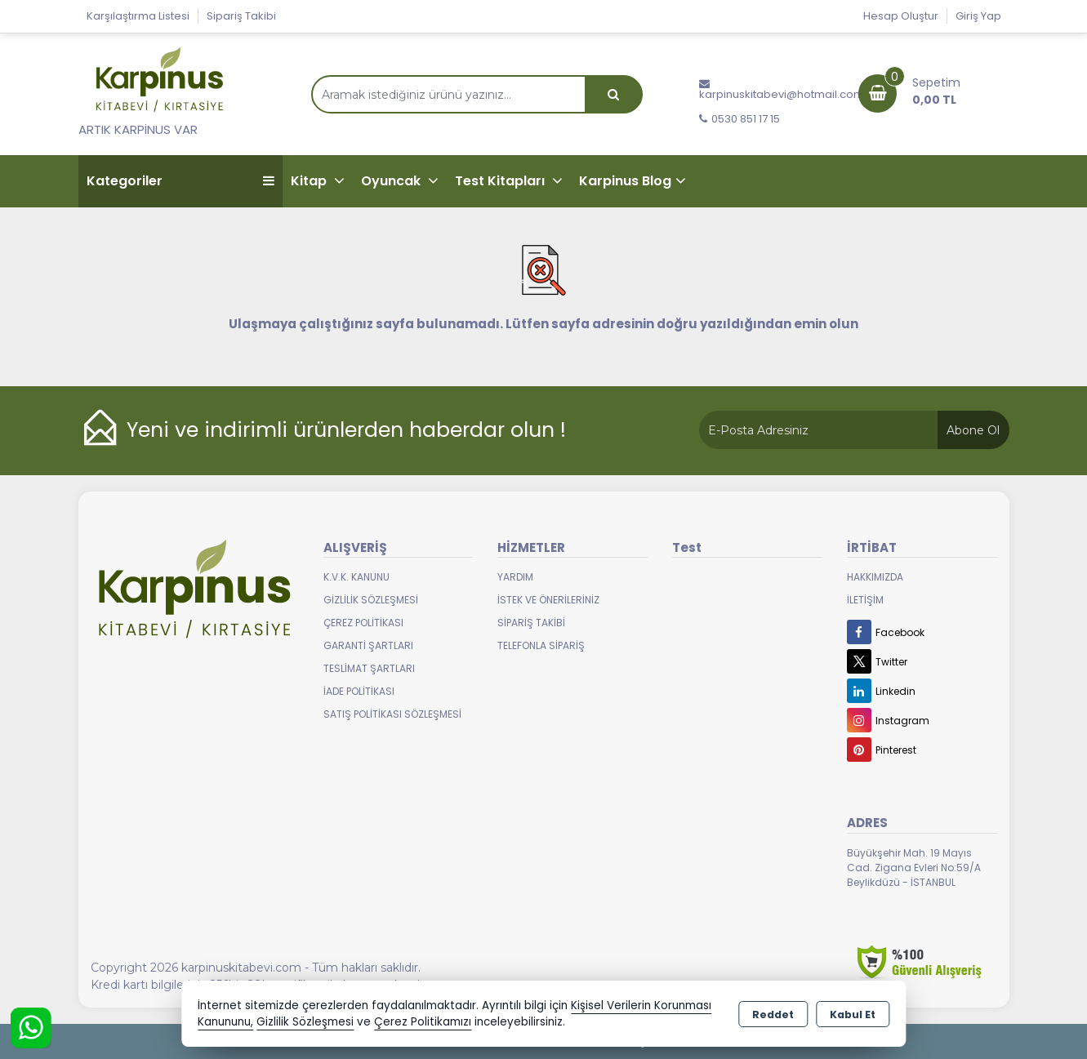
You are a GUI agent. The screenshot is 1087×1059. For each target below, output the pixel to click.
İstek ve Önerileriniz (548, 600)
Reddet (773, 1014)
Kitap (310, 180)
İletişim (865, 600)
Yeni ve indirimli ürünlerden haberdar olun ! (346, 430)
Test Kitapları (501, 180)
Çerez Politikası (363, 623)
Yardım (515, 577)
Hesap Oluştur (900, 16)
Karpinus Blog (625, 180)
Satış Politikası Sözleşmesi (392, 714)
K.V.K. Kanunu (356, 577)
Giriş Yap (978, 16)
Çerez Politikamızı (422, 1022)
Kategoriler (180, 180)
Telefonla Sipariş (541, 645)
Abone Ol (973, 430)
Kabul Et (852, 1014)
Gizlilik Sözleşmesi (370, 600)
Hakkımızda (875, 577)
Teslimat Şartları (369, 668)
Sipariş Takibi (241, 16)
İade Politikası (358, 691)
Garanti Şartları (368, 645)
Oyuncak (392, 180)
